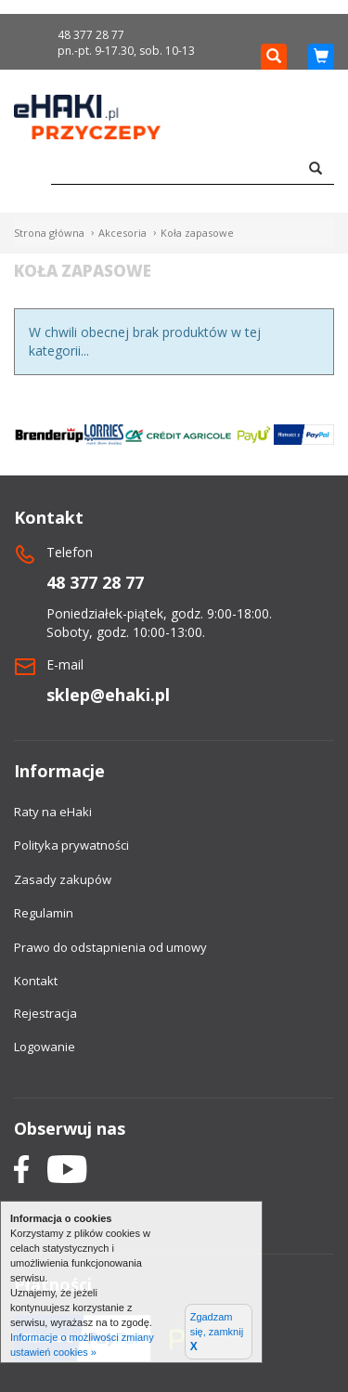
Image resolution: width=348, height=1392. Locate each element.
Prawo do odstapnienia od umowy (110, 947)
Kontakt (36, 980)
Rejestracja (45, 1013)
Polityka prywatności (71, 845)
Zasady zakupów (62, 879)
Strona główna (49, 233)
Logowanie (44, 1046)
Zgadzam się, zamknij (216, 1332)
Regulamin (43, 912)
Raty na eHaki (53, 811)
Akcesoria (122, 233)
